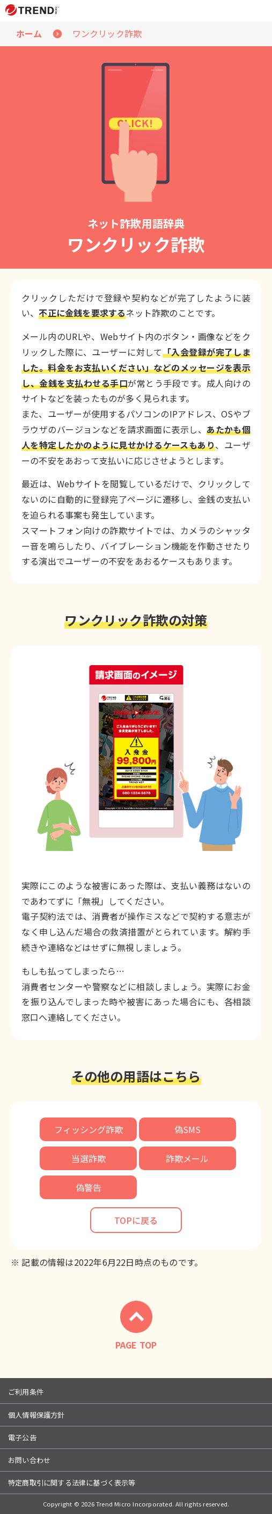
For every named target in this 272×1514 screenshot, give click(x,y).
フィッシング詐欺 (88, 1129)
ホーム (29, 33)
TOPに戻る (136, 1220)
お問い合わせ (29, 1460)
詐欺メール (187, 1158)
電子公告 (22, 1437)
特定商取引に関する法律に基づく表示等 (72, 1482)
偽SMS (187, 1129)
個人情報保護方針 (36, 1415)
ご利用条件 (25, 1392)
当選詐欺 (88, 1158)
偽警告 (88, 1187)
